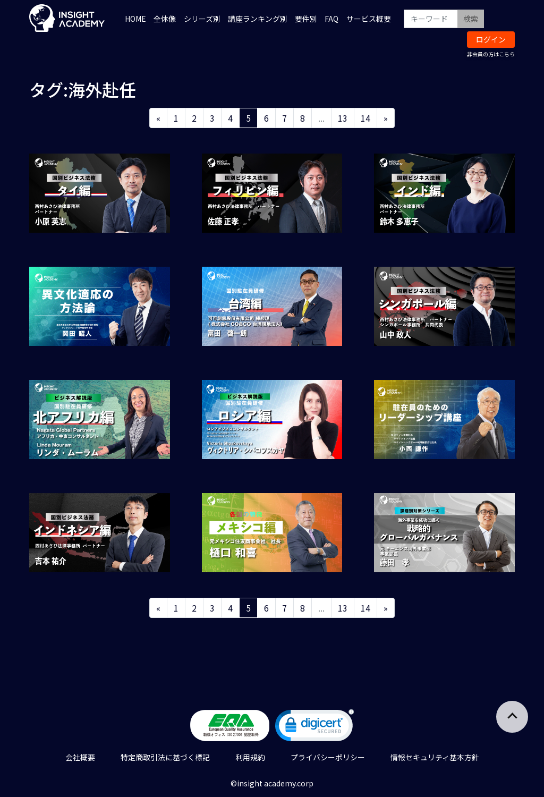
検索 (470, 18)
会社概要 (80, 757)
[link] (314, 728)
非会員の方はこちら (491, 54)
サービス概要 (368, 18)
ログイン (491, 39)
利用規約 (250, 757)
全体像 (165, 18)
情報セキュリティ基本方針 (434, 757)
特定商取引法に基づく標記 (165, 757)
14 (365, 118)
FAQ (331, 18)
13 (342, 118)
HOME (135, 18)
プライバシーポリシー (328, 757)
